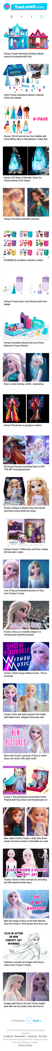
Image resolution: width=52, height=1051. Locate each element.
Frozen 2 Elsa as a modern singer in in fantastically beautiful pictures (22, 633)
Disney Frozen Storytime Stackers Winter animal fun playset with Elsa (24, 55)
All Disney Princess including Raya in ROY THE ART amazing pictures (24, 468)
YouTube (42, 1036)
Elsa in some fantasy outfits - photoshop (24, 384)
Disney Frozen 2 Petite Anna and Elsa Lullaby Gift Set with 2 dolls (26, 551)
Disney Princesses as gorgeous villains (23, 425)
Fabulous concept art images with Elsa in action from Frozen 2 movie (24, 964)
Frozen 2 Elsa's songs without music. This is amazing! (25, 674)
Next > (37, 1021)
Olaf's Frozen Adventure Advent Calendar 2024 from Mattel (24, 96)
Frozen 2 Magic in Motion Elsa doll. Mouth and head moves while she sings (24, 509)
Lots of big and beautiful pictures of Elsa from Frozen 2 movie (24, 592)
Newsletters (20, 1036)
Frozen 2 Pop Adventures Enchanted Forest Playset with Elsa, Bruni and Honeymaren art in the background (25, 798)
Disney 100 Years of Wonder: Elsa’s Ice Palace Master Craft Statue (22, 179)
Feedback (8, 1036)
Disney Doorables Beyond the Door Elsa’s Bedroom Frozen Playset (24, 344)
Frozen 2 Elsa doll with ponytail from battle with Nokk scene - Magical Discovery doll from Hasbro (25, 716)
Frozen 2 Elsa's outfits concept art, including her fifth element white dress (25, 881)
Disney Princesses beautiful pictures (21, 219)
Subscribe (21, 17)
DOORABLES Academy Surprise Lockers (23, 260)
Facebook (31, 17)
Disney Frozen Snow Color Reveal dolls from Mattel (25, 303)
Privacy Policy (25, 1045)
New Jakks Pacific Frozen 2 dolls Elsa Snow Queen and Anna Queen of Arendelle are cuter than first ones (26, 840)
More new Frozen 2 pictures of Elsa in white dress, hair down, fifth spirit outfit (25, 757)
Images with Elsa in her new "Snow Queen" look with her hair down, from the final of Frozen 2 (24, 1005)
